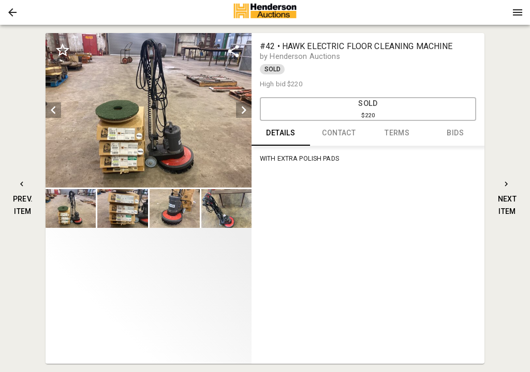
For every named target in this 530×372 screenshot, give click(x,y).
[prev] (53, 110)
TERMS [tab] (397, 133)
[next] (244, 110)
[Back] (12, 12)
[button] (12, 12)
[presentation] (265, 12)
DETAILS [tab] (281, 133)
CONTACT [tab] (339, 133)
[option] (149, 110)
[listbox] (149, 110)
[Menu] (517, 12)
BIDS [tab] (455, 133)
